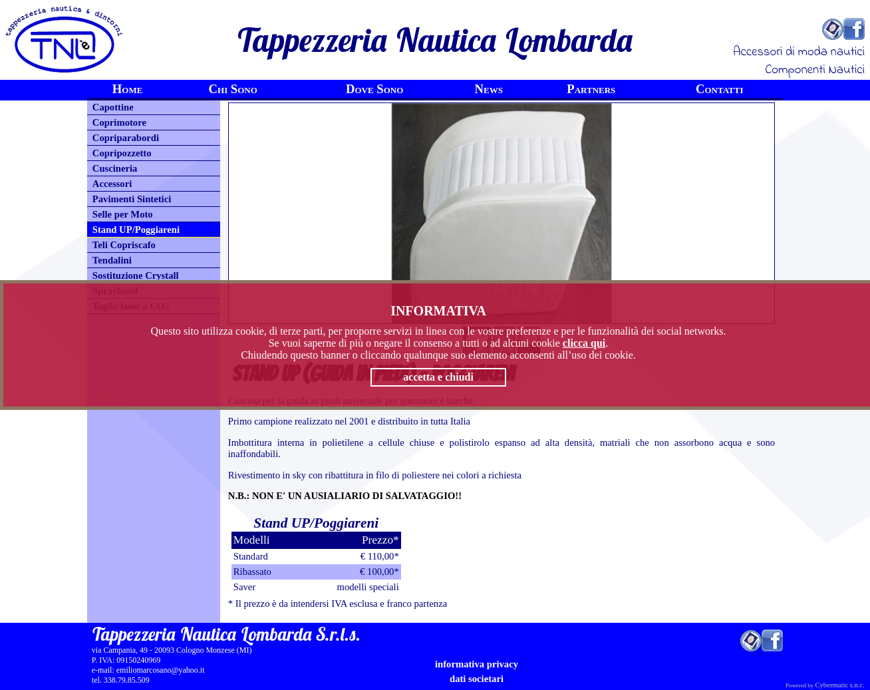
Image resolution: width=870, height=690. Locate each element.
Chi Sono (233, 89)
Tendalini (112, 260)
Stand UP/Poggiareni (136, 229)
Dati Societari (477, 678)
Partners (591, 89)
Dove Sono (374, 89)
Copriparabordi (125, 137)
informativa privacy (476, 664)
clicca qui (584, 343)
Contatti (720, 89)
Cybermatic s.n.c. (840, 685)
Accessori (112, 183)
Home (127, 89)
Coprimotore (119, 122)
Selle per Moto (122, 214)
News (489, 89)
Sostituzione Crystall (135, 275)
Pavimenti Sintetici (131, 199)
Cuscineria (115, 168)
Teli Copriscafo (124, 245)
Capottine (113, 107)
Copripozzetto (122, 153)
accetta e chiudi (438, 377)
